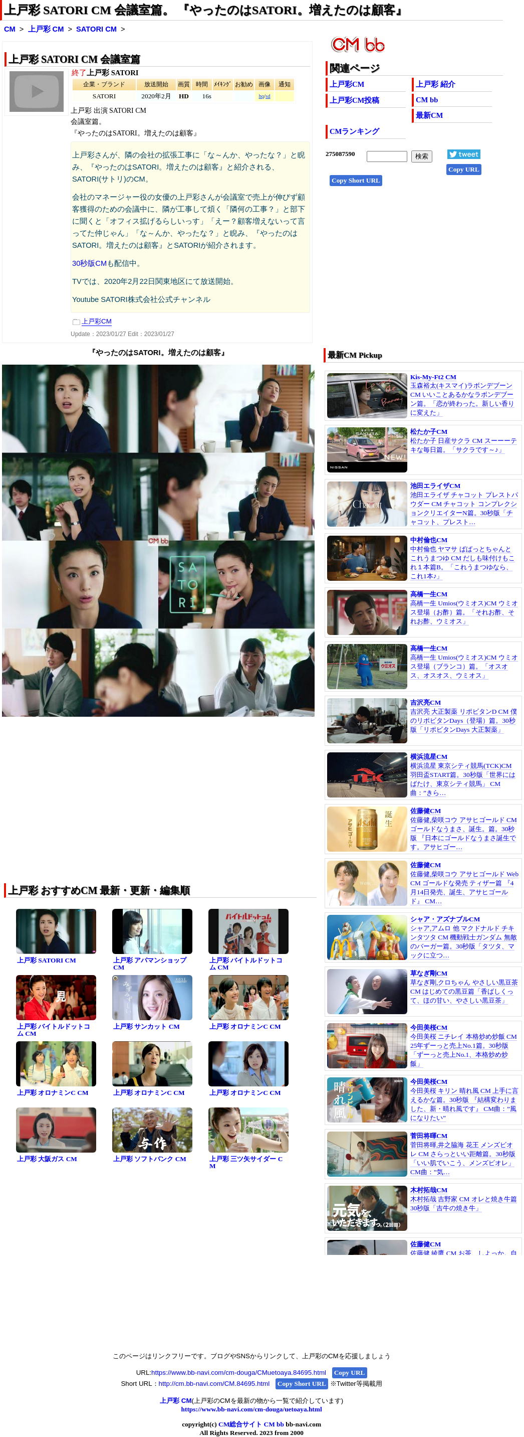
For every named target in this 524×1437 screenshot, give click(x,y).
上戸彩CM (347, 84)
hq (261, 96)
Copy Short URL (356, 180)
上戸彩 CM (46, 29)
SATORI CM (96, 29)
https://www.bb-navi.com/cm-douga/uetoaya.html (251, 1409)
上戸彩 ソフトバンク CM (149, 1159)
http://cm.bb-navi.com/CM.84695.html (214, 1383)
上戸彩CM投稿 (354, 100)
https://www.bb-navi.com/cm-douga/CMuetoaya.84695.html (238, 1372)
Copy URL (463, 169)
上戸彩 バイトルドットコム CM (246, 964)
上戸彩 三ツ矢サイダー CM (246, 1162)
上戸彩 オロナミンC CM (245, 1026)
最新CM (429, 115)
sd (268, 96)
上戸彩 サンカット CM (146, 1026)
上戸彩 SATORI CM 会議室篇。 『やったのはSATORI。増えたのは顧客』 (205, 10)
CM (10, 29)
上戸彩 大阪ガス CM (47, 1159)
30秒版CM (89, 263)
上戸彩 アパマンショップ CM (149, 964)
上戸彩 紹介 (435, 84)
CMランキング (354, 131)
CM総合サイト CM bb (251, 1424)
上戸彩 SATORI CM (46, 960)
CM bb (427, 100)
